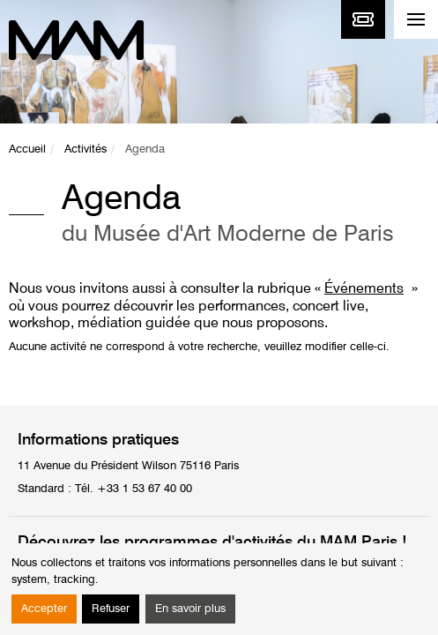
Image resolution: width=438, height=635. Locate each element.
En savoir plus (190, 609)
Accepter (44, 609)
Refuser (111, 609)
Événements (364, 289)
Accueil (27, 149)
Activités (85, 149)
